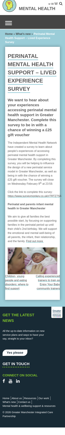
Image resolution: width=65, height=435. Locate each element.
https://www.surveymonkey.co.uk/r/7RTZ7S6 (34, 196)
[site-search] (60, 3)
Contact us (24, 401)
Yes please (15, 352)
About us (17, 398)
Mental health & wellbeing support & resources (29, 405)
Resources (30, 398)
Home (9, 33)
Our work (43, 398)
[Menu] (8, 23)
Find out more (35, 241)
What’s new (23, 33)
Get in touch (16, 364)
